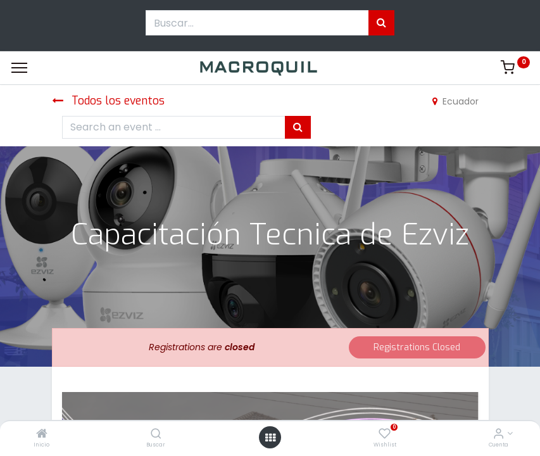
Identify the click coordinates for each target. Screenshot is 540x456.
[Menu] (19, 68)
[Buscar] (156, 434)
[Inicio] (41, 434)
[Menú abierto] (270, 437)
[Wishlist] (385, 434)
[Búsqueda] (381, 22)
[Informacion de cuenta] (499, 434)
